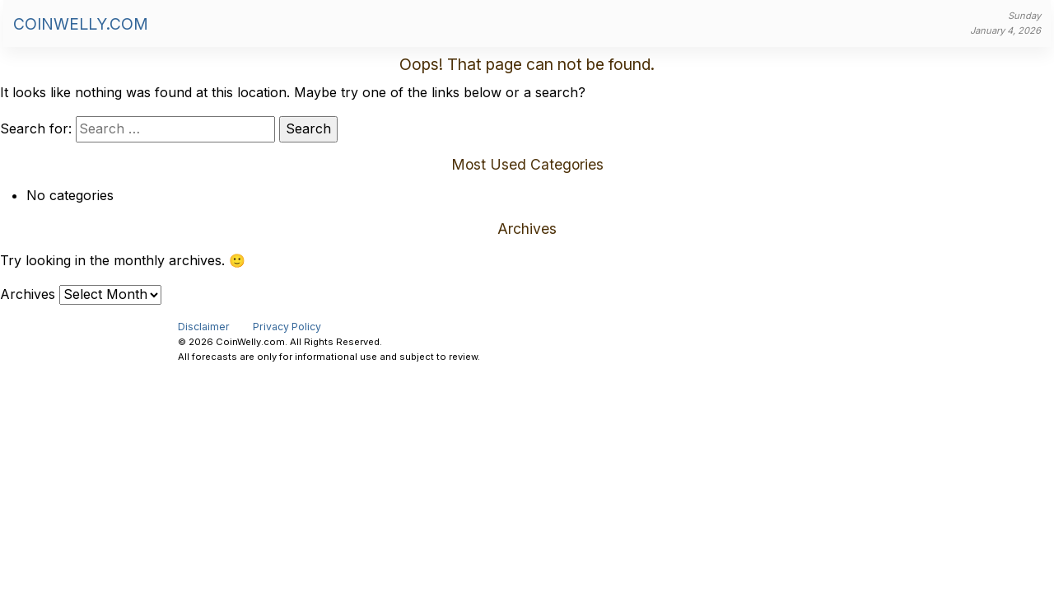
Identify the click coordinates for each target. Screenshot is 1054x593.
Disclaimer (204, 326)
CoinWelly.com (80, 24)
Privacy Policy (287, 326)
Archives (27, 294)
